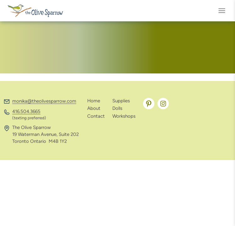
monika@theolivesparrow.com (44, 101)
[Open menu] (223, 10)
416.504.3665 (26, 111)
